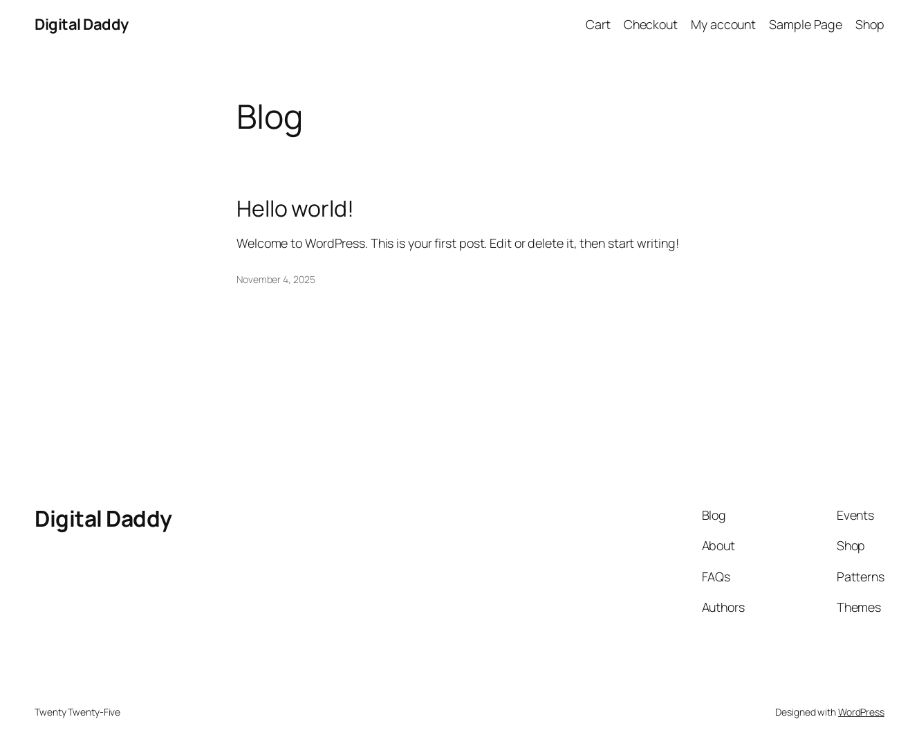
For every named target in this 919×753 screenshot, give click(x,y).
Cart (598, 24)
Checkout (651, 24)
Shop (869, 24)
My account (723, 24)
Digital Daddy (82, 24)
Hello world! (295, 209)
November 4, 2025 (275, 279)
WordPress (861, 711)
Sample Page (805, 24)
